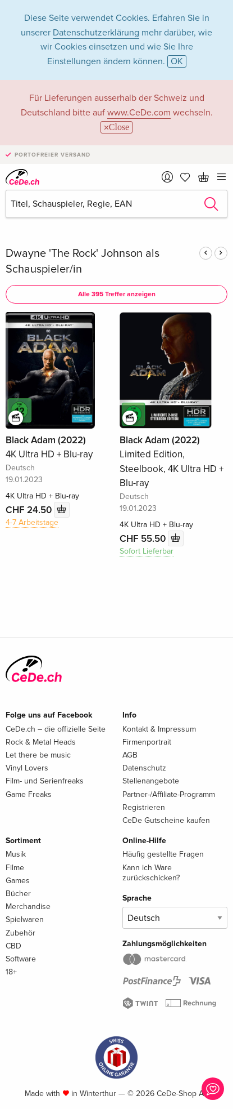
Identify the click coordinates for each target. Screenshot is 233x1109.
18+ (11, 972)
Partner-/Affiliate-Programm (168, 794)
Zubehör (20, 933)
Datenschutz (144, 768)
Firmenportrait (146, 742)
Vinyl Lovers (27, 768)
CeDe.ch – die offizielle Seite (56, 729)
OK (177, 61)
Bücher (18, 893)
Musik (16, 854)
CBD (13, 946)
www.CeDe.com (139, 112)
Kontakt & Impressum (159, 729)
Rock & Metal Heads (41, 742)
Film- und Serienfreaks (45, 781)
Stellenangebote (150, 781)
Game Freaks (29, 794)
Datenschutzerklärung (96, 32)
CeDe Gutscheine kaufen (166, 820)
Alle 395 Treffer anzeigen (117, 294)
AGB (130, 755)
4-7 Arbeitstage (32, 522)
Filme (15, 867)
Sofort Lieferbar (146, 551)
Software (21, 959)
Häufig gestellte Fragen (163, 854)
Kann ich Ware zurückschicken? (151, 873)
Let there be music (38, 755)
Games (18, 880)
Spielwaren (25, 919)
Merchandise (28, 906)
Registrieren (143, 807)
